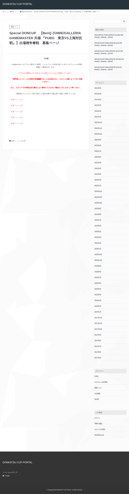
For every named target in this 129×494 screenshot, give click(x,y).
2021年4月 (97, 99)
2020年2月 (97, 179)
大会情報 (97, 393)
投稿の (98, 423)
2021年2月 (97, 111)
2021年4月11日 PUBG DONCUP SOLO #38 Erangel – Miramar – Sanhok (108, 52)
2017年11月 (98, 323)
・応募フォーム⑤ (16, 123)
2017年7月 (97, 346)
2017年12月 (98, 317)
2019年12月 (98, 191)
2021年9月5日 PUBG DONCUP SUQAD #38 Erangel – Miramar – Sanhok (108, 36)
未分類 (23, 141)
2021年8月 (97, 88)
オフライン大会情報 (100, 382)
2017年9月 (97, 334)
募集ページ (15, 141)
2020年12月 (98, 122)
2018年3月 (97, 300)
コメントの (99, 429)
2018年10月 (98, 260)
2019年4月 (97, 237)
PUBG (96, 376)
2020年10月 (98, 134)
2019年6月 (97, 225)
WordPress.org (99, 435)
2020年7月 (97, 151)
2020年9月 (97, 139)
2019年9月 (97, 208)
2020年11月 (98, 128)
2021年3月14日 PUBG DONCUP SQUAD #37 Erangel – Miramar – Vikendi (109, 60)
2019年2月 (97, 243)
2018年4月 (97, 294)
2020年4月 (97, 168)
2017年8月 (97, 340)
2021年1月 (97, 116)
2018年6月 (97, 283)
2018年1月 (97, 311)
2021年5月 (97, 93)
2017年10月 (98, 329)
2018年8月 (97, 271)
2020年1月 (97, 185)
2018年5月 (97, 289)
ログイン (97, 417)
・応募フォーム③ (16, 111)
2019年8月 (97, 214)
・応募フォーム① (16, 99)
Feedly (6, 476)
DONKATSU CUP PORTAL (17, 4)
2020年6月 (97, 157)
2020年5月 (97, 162)
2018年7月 (97, 277)
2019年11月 (98, 197)
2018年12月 (98, 254)
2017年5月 (97, 357)
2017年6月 (97, 352)
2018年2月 (97, 306)
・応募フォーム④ (16, 117)
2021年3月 (97, 105)
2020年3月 (97, 174)
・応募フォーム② (16, 105)
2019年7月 (97, 220)
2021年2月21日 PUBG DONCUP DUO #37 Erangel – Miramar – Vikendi (108, 68)
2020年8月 (97, 145)
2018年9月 (97, 266)
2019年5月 (97, 231)
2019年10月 (98, 202)
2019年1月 (97, 248)
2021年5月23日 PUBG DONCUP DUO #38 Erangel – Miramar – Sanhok (108, 44)
